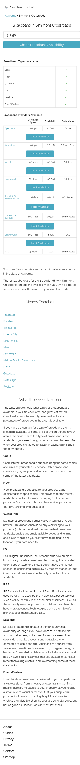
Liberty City (10, 334)
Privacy (8, 739)
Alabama (10, 15)
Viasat (8, 162)
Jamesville (9, 354)
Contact (8, 751)
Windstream (11, 145)
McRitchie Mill (11, 340)
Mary (6, 347)
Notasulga (9, 380)
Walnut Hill (10, 327)
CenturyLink (11, 235)
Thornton (9, 314)
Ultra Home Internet (10, 216)
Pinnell (7, 367)
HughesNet (10, 179)
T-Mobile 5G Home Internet (12, 197)
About (7, 727)
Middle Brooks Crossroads (19, 360)
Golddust (9, 373)
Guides (8, 733)
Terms (7, 745)
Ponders (8, 321)
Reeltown (9, 386)
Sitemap (9, 757)
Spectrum (10, 128)
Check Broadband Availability (42, 45)
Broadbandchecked (19, 7)
